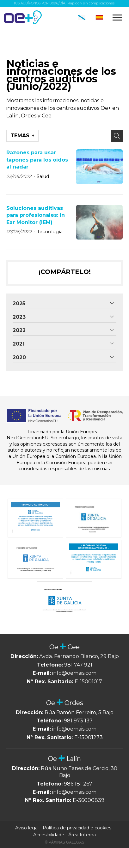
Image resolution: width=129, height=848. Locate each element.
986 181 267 (78, 784)
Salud (43, 176)
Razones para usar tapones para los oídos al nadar (37, 160)
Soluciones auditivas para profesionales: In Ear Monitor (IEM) (35, 215)
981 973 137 (78, 721)
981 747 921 (78, 665)
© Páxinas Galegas (64, 842)
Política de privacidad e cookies (77, 828)
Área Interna (82, 835)
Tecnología (50, 231)
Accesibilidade (48, 835)
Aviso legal (27, 828)
